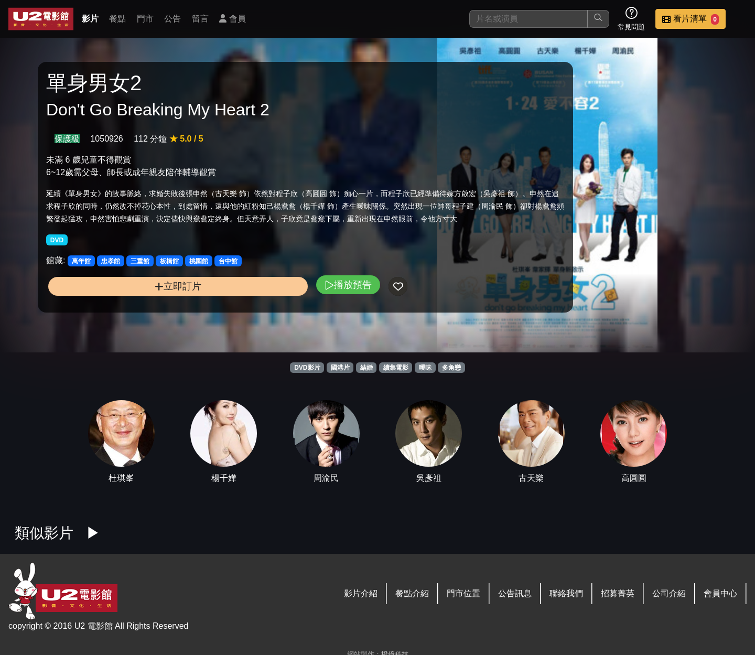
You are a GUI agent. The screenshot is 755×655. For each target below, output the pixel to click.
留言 (200, 18)
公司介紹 (669, 593)
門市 (145, 18)
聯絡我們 (566, 593)
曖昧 (425, 367)
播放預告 (250, 319)
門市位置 (463, 593)
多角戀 (451, 367)
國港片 (340, 367)
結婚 (366, 367)
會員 (232, 18)
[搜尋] (528, 19)
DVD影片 (307, 367)
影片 (90, 18)
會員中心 (720, 593)
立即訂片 (129, 321)
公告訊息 (515, 593)
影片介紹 (361, 593)
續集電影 (395, 367)
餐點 (117, 18)
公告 (172, 18)
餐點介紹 (412, 593)
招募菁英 (617, 593)
